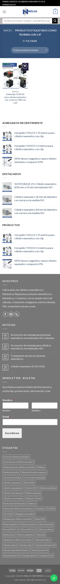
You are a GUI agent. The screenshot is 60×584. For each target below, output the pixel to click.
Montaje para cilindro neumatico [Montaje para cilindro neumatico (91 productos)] (17, 519)
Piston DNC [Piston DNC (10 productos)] (40, 519)
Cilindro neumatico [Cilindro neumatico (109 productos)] (47, 488)
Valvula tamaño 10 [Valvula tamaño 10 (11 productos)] (11, 555)
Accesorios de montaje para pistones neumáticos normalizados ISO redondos (32, 336)
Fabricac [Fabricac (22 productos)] (32, 503)
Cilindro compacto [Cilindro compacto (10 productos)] (11, 482)
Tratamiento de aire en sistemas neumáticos (28, 357)
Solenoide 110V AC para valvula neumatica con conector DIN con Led (15, 98)
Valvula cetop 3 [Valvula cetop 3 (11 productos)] (10, 545)
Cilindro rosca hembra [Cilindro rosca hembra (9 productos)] (13, 498)
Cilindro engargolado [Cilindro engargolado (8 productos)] (12, 488)
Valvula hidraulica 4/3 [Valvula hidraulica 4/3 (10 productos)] (45, 545)
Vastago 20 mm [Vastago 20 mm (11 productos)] (29, 555)
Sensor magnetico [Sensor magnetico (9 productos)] (26, 534)
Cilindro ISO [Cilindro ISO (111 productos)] (30, 488)
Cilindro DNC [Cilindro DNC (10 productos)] (29, 482)
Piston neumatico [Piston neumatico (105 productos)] (29, 524)
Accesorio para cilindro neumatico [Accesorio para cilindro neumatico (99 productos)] (18, 462)
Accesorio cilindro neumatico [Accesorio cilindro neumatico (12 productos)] (16, 456)
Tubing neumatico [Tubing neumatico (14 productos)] (42, 540)
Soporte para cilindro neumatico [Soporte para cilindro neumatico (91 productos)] (17, 540)
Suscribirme (12, 433)
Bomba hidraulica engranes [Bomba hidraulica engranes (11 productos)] (34, 472)
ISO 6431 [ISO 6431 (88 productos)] (51, 508)
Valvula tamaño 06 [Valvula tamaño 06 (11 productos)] (39, 550)
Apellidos (36, 410)
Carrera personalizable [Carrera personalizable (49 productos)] (34, 477)
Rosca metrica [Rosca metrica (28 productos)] (46, 529)
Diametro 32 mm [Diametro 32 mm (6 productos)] (33, 498)
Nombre (8, 400)
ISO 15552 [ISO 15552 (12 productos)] (8, 514)
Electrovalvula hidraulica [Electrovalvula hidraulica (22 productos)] (14, 503)
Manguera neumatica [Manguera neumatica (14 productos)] (25, 514)
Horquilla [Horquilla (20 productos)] (39, 508)
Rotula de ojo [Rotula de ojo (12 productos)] (9, 534)
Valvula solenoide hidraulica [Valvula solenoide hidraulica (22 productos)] (15, 550)
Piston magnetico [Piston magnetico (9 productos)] (11, 524)
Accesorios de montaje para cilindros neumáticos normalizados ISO (31, 347)
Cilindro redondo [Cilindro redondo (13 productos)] (32, 493)
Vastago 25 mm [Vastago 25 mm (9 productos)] (46, 555)
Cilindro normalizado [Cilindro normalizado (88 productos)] (12, 493)
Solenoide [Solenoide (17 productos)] (40, 534)
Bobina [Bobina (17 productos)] (41, 467)
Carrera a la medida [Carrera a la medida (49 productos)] (12, 477)
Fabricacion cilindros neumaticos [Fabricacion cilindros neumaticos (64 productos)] (17, 508)
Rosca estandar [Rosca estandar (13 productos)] (46, 524)
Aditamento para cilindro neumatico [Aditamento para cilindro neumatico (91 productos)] (19, 467)
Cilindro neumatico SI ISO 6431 (28, 366)
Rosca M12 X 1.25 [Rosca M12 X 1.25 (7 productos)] (29, 529)
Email (7, 416)
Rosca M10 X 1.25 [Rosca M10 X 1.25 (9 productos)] (11, 529)
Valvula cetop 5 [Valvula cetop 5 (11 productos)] (26, 545)
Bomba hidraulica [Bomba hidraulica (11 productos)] (11, 472)
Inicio (7, 30)
